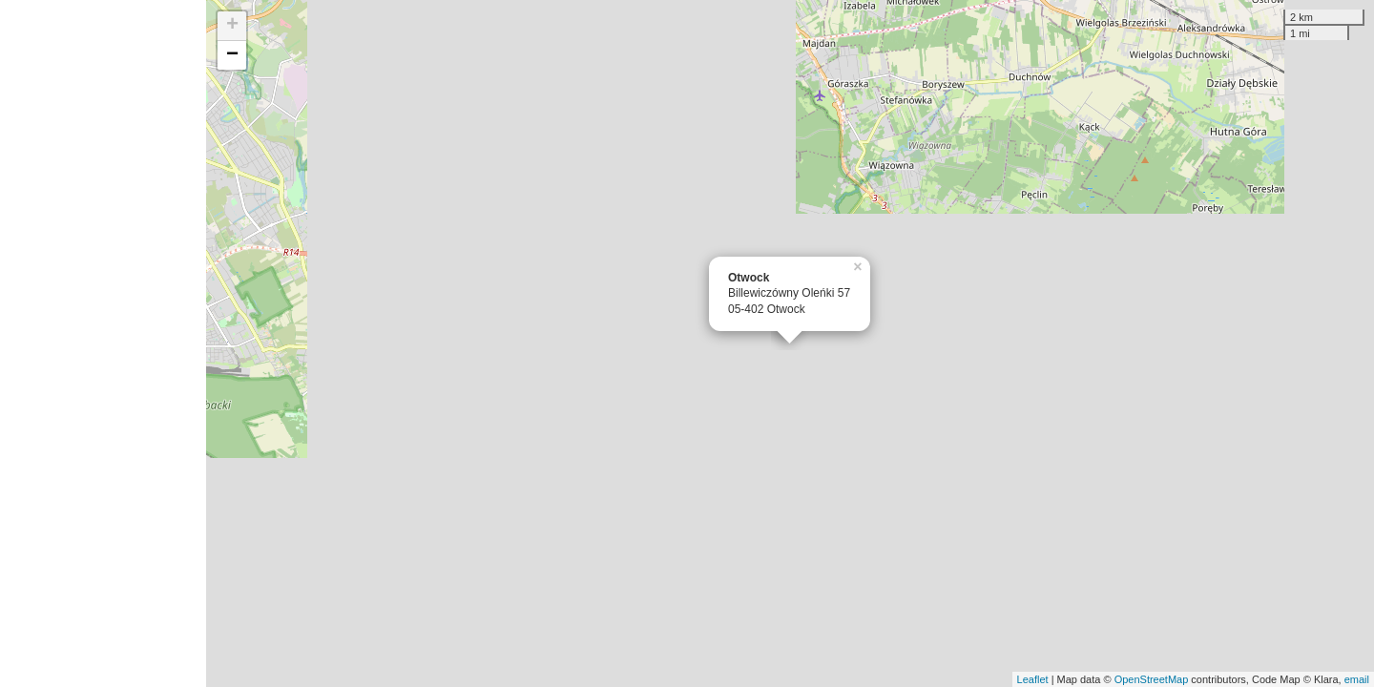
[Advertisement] (103, 343)
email (1356, 679)
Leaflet (1033, 679)
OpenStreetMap (1151, 679)
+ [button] (232, 25)
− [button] (232, 55)
